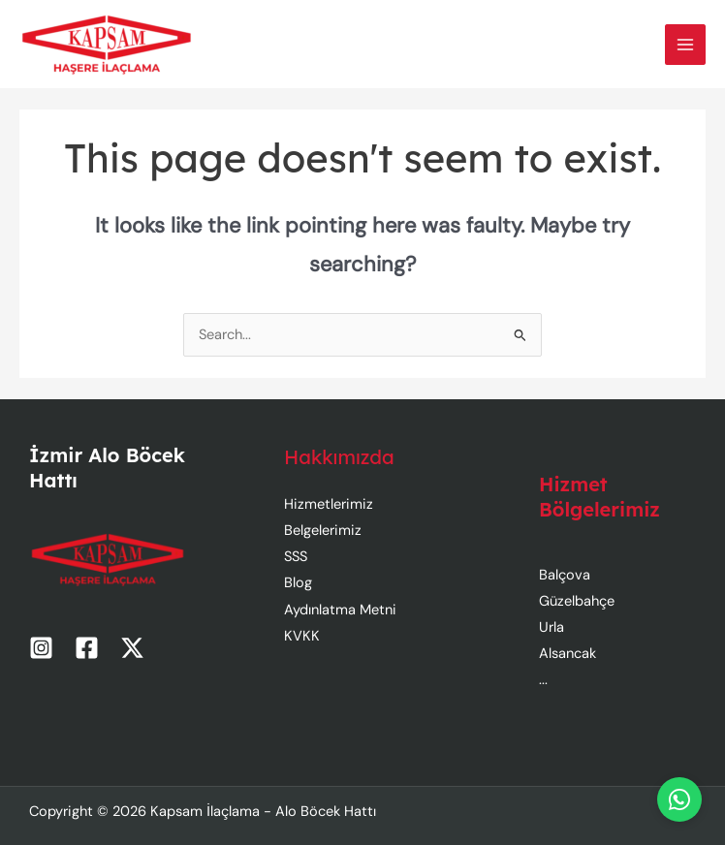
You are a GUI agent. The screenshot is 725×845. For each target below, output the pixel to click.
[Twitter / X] (132, 648)
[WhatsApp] (679, 799)
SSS (295, 557)
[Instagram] (41, 648)
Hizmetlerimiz (328, 504)
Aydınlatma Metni (340, 610)
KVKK (302, 636)
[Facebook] (87, 648)
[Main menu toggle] (685, 44)
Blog (298, 583)
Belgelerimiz (323, 530)
